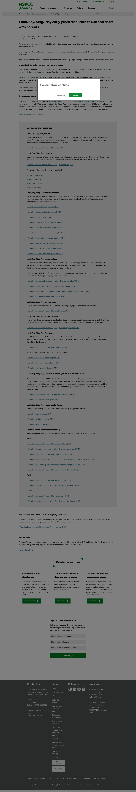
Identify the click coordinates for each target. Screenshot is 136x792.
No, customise (61, 95)
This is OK (75, 95)
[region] (68, 89)
